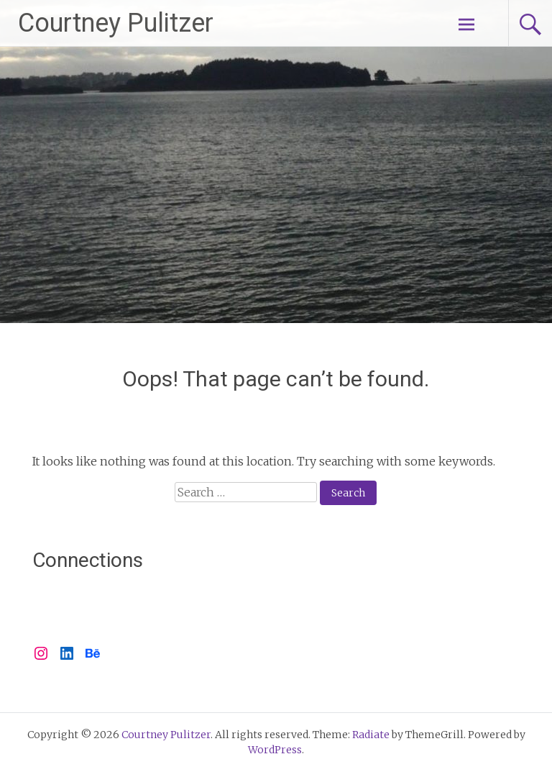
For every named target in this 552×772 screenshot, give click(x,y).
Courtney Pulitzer (115, 23)
